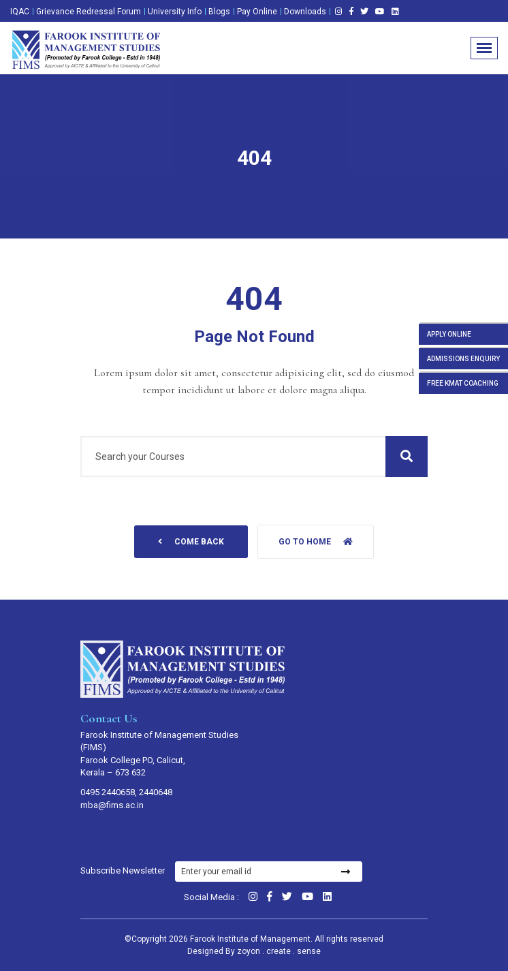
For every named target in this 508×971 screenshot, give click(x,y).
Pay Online (257, 11)
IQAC (19, 11)
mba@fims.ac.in (112, 805)
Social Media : (211, 897)
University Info (175, 11)
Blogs (219, 11)
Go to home (316, 541)
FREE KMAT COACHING (462, 383)
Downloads (305, 11)
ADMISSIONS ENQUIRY (463, 359)
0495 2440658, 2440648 (126, 792)
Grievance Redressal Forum (88, 11)
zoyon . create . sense (279, 951)
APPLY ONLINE (449, 334)
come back (191, 541)
